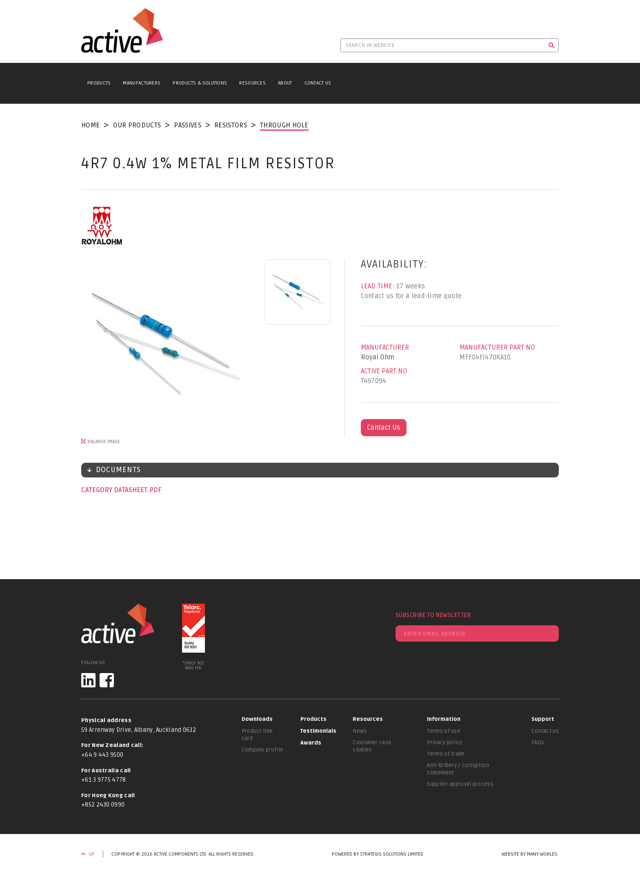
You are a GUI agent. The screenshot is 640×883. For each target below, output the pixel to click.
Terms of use (443, 731)
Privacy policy (444, 742)
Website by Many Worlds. (530, 854)
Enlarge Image (104, 442)
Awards (310, 743)
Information (443, 719)
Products (99, 83)
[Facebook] (107, 680)
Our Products (137, 125)
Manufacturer (385, 347)
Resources (252, 83)
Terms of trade (445, 754)
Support (542, 719)
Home (90, 125)
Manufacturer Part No (497, 347)
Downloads (257, 719)
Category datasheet (115, 490)
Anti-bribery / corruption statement (458, 769)
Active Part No (384, 371)
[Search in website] (442, 45)
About (285, 83)
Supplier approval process (460, 784)
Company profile (263, 750)
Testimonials (318, 731)
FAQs (537, 742)
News (360, 731)
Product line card (257, 735)
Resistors (230, 125)
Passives (187, 125)
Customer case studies (372, 746)
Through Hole (284, 125)
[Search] (551, 45)
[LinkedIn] (88, 680)
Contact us (545, 731)
